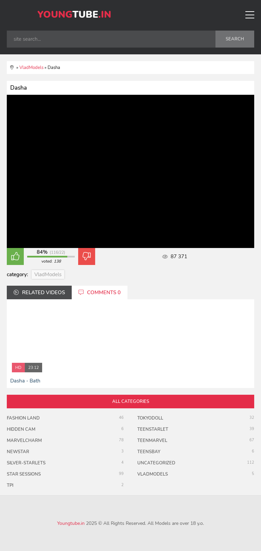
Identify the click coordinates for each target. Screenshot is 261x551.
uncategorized (156, 463)
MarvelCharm (24, 441)
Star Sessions (24, 474)
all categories (130, 401)
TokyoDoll (150, 418)
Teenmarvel (152, 441)
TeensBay (148, 452)
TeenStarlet (152, 429)
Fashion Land (23, 418)
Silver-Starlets (26, 463)
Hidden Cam (21, 429)
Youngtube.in (71, 523)
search (235, 39)
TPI (10, 485)
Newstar (18, 452)
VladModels (48, 274)
